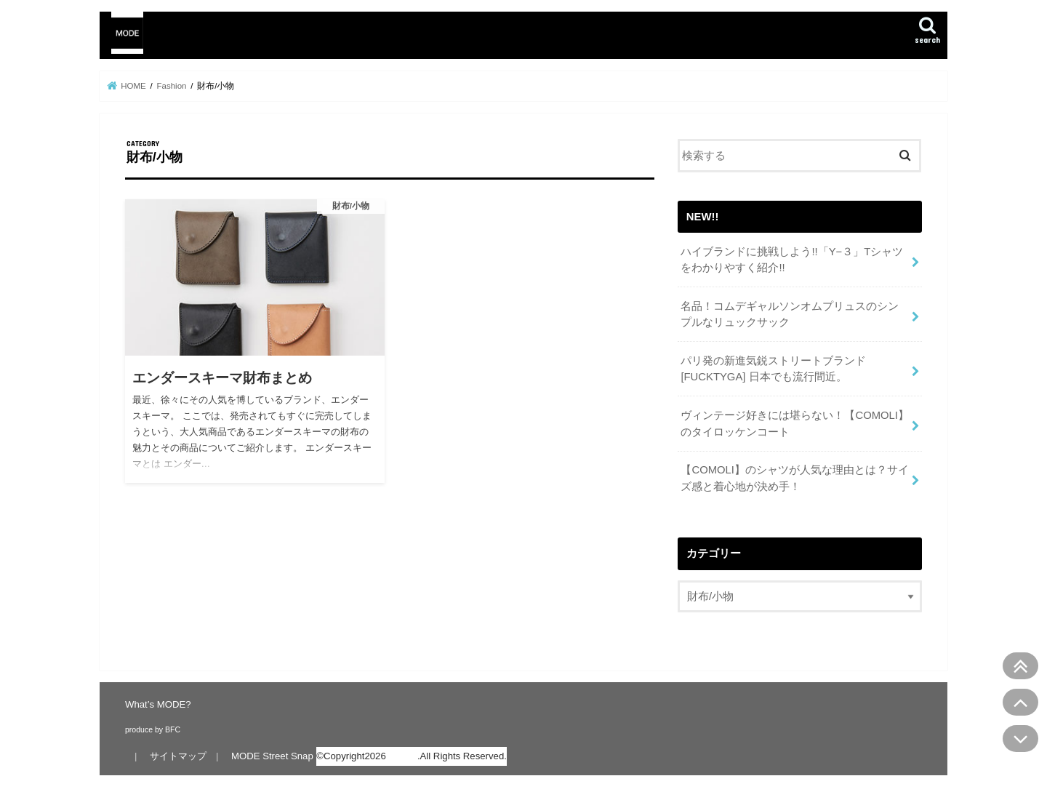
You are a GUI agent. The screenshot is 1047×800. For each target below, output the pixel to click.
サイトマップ (178, 756)
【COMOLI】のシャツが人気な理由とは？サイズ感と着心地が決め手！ (795, 478)
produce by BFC (152, 729)
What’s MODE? (158, 704)
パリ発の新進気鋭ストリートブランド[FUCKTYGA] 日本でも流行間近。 (773, 369)
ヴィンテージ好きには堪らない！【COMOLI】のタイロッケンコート (795, 423)
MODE (402, 756)
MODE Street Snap (272, 756)
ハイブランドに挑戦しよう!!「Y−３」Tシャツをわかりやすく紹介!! (792, 259)
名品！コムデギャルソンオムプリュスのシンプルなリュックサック (790, 314)
